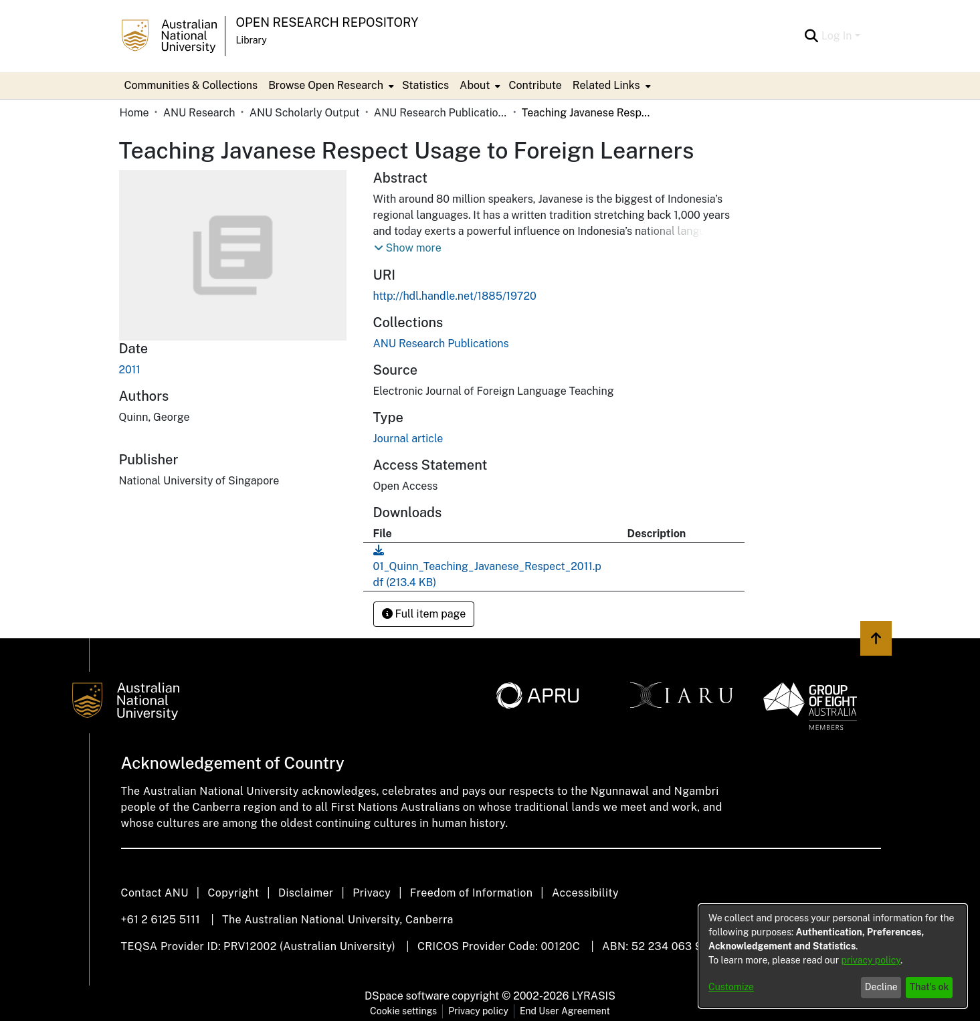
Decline (881, 987)
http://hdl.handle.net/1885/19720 (454, 296)
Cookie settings (403, 1011)
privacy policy (871, 960)
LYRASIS (593, 996)
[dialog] (833, 956)
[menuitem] (330, 85)
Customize (731, 987)
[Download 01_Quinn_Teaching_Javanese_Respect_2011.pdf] (487, 566)
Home (134, 112)
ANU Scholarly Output (305, 112)
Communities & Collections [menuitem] (191, 85)
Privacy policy (478, 1011)
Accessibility (585, 893)
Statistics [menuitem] (425, 85)
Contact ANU (155, 893)
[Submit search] (811, 36)
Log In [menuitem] (836, 35)
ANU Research (199, 112)
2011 (129, 369)
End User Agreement (565, 1011)
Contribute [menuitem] (534, 85)
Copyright (233, 893)
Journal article (408, 438)
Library (251, 40)
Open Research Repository (327, 22)
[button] (407, 248)
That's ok (929, 987)
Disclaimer (306, 893)
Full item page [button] (424, 614)
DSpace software (407, 996)
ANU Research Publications (441, 112)
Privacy (372, 893)
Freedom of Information (471, 893)
